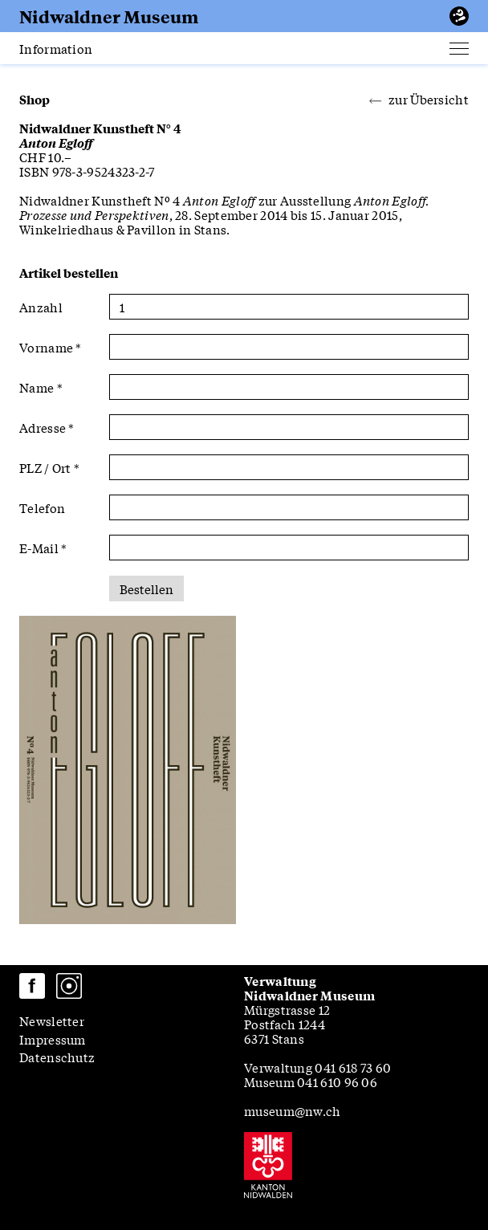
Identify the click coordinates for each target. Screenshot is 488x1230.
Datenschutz (57, 1056)
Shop (34, 99)
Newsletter (51, 1020)
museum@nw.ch (292, 1110)
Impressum (52, 1039)
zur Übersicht (419, 99)
